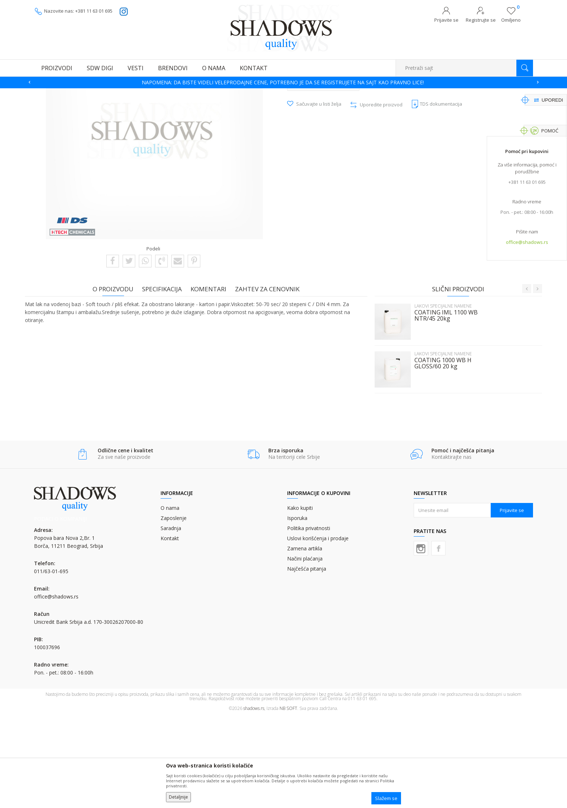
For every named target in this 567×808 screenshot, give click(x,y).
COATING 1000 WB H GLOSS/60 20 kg (439, 455)
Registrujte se (481, 20)
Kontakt (170, 630)
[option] (283, 82)
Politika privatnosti (308, 620)
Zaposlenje (174, 609)
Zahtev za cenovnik (270, 380)
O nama (170, 599)
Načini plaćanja (305, 650)
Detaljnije (178, 797)
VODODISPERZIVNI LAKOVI (164, 93)
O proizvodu (116, 380)
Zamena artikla (304, 640)
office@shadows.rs (527, 243)
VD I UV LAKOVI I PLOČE (108, 93)
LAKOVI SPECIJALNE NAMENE (224, 93)
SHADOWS (44, 93)
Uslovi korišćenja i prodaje (318, 630)
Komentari (212, 380)
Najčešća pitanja (306, 660)
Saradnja (171, 620)
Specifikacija (165, 380)
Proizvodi (70, 93)
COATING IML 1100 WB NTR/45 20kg (442, 407)
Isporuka (297, 609)
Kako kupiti (300, 599)
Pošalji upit (323, 175)
